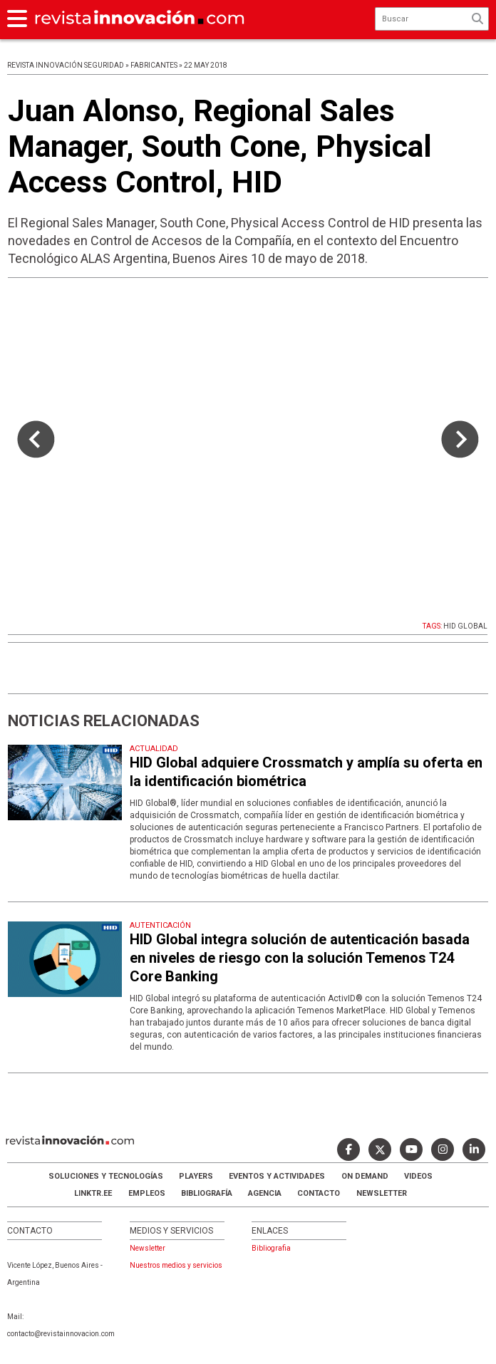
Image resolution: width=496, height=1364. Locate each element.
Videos (418, 1176)
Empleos (146, 1193)
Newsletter (381, 1193)
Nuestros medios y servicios (176, 1265)
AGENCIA (264, 1193)
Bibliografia (271, 1248)
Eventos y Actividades (277, 1176)
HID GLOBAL (465, 626)
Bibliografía (206, 1193)
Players (196, 1176)
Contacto (318, 1193)
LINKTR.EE (93, 1193)
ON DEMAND (364, 1176)
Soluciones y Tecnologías (105, 1176)
